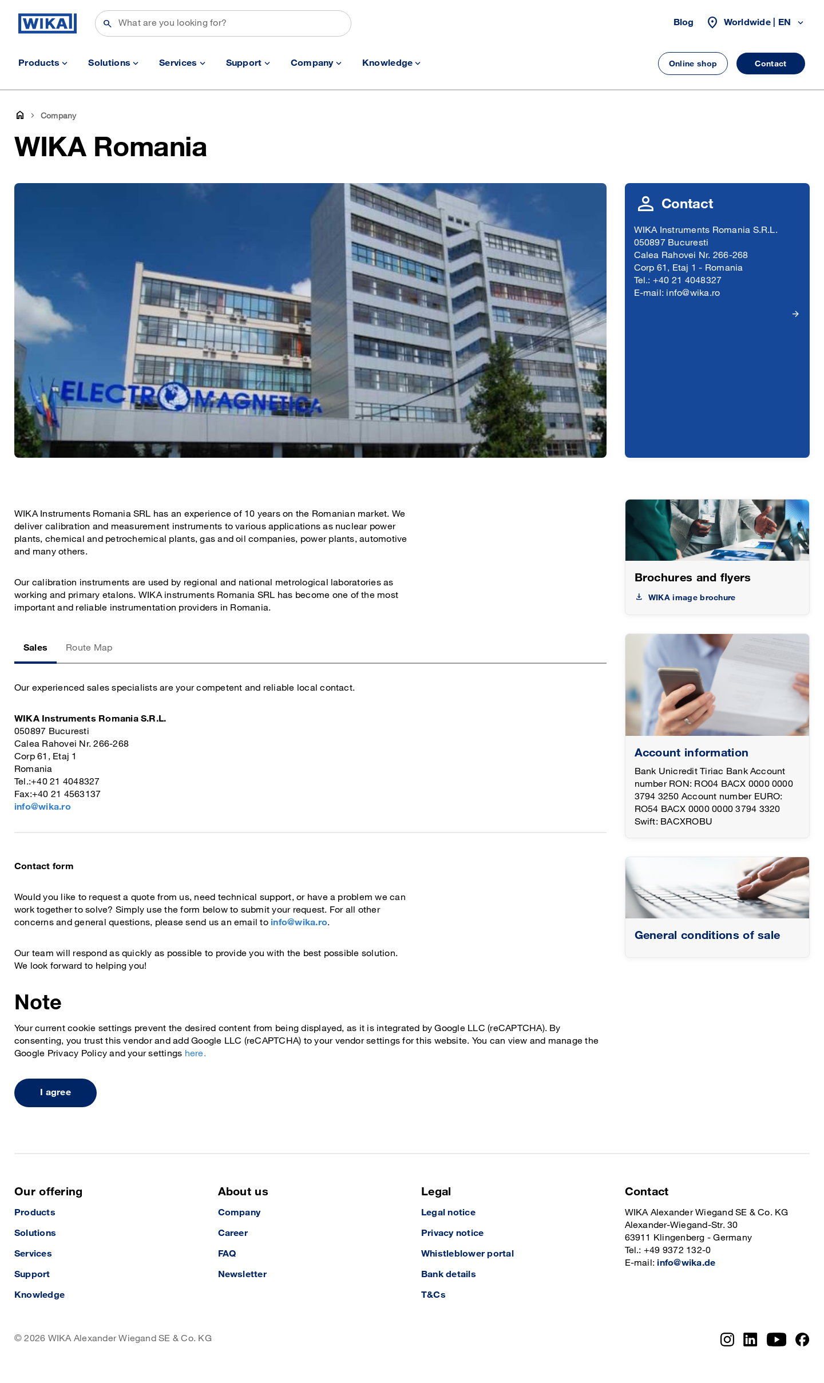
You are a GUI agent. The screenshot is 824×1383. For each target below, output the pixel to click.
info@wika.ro (42, 807)
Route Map (89, 648)
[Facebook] (802, 1339)
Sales (35, 648)
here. (195, 1053)
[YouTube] (777, 1339)
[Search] (223, 23)
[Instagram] (727, 1339)
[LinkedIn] (750, 1339)
